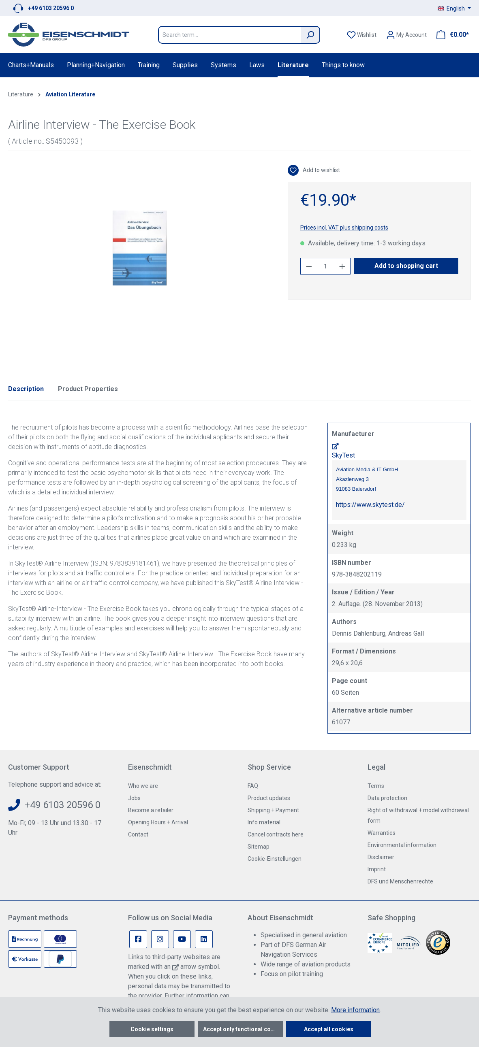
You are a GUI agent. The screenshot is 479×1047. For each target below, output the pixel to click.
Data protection (387, 798)
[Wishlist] (361, 35)
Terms (376, 786)
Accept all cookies (328, 1029)
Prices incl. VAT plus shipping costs (344, 227)
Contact (138, 834)
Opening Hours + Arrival (158, 822)
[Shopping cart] (450, 35)
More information (355, 1010)
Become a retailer (150, 810)
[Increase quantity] (342, 266)
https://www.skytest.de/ (370, 505)
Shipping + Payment (273, 810)
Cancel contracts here (276, 834)
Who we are (143, 786)
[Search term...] (229, 35)
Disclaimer (381, 857)
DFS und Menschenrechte (400, 881)
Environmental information (402, 845)
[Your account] (406, 35)
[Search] (310, 35)
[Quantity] (325, 266)
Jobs (134, 798)
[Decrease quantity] (308, 266)
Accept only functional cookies (243, 1029)
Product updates (269, 798)
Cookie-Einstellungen (275, 858)
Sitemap (258, 846)
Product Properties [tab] (88, 389)
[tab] (26, 389)
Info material (264, 822)
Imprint (377, 869)
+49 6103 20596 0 (51, 8)
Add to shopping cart (406, 266)
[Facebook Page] (138, 939)
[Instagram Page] (160, 939)
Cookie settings (151, 1029)
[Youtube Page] (181, 939)
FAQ (253, 786)
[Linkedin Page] (203, 939)
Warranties (382, 833)
